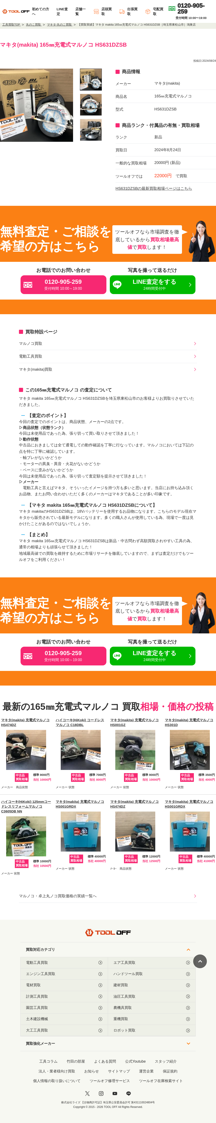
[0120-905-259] (191, 8)
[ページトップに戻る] (200, 961)
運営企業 (146, 1071)
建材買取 (151, 985)
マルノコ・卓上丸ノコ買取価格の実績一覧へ (58, 896)
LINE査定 (62, 11)
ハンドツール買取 (151, 974)
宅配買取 (154, 11)
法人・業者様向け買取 (57, 1071)
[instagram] (101, 1093)
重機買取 (151, 1019)
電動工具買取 (30, 356)
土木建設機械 (64, 1019)
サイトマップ (119, 1071)
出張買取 (128, 11)
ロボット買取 (151, 1030)
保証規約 (170, 1071)
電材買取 (64, 985)
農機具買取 (151, 1008)
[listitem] (91, 80)
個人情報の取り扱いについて (57, 1081)
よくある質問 (105, 1061)
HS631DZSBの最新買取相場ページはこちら (154, 188)
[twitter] (87, 1093)
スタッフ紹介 (166, 1061)
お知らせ (91, 1071)
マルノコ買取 (30, 343)
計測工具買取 (64, 996)
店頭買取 (102, 11)
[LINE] (128, 1093)
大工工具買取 (64, 1030)
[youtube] (115, 1093)
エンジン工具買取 (64, 974)
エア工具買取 (151, 963)
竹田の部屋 (76, 1061)
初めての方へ (40, 11)
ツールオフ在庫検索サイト (161, 1081)
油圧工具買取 (151, 996)
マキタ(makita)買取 (35, 369)
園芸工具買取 (64, 1008)
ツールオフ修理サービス (110, 1081)
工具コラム (48, 1061)
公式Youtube (135, 1061)
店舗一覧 (80, 11)
